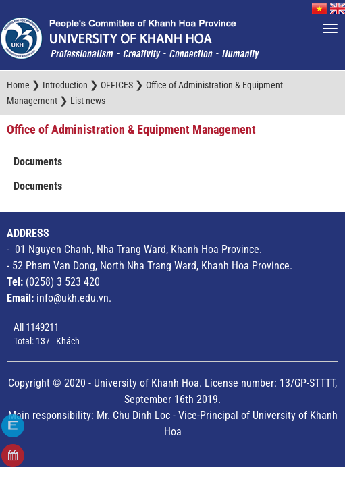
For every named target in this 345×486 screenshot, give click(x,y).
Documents (38, 161)
